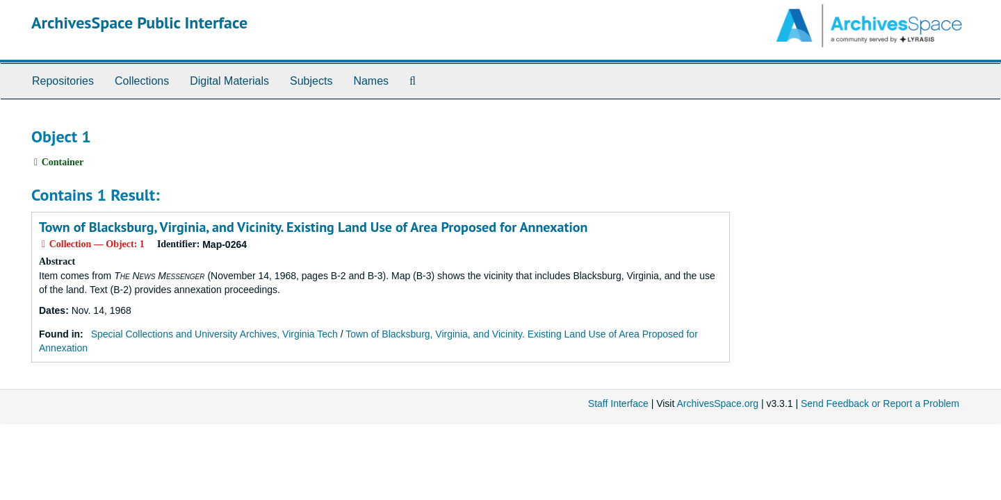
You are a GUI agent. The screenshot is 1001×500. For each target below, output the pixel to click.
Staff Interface (618, 403)
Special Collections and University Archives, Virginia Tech (214, 334)
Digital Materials (229, 81)
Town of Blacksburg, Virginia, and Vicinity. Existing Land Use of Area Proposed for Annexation (313, 227)
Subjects (311, 81)
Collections (142, 81)
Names (371, 81)
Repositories (63, 81)
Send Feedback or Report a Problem (880, 403)
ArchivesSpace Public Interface (139, 22)
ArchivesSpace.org (717, 403)
